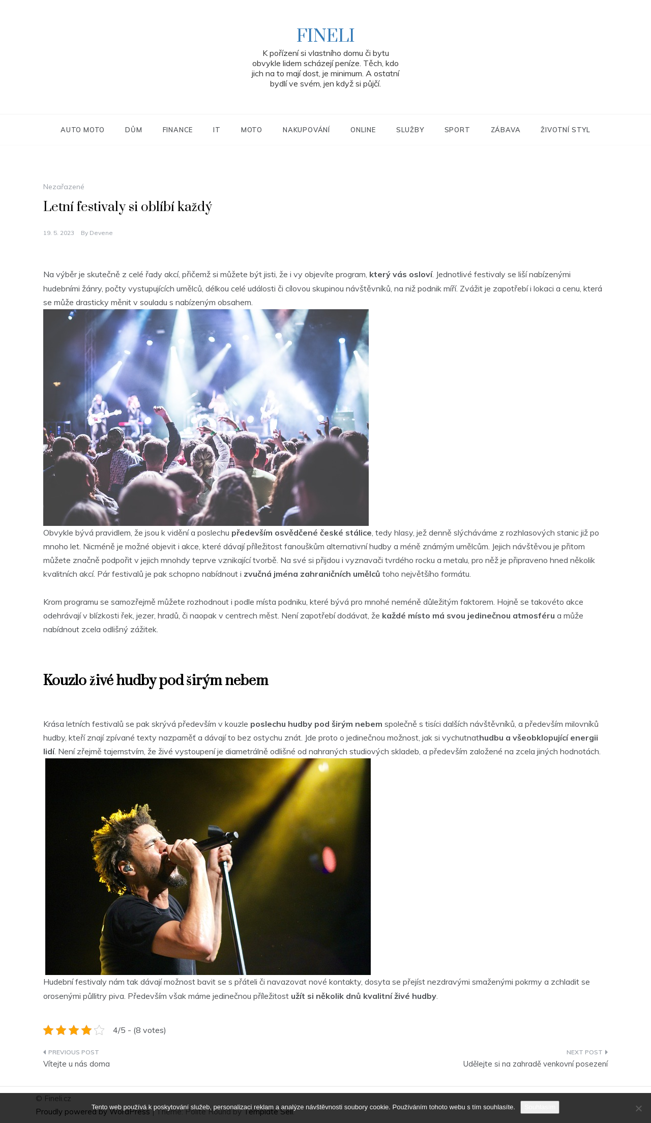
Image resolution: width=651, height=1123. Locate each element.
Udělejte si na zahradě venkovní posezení (535, 1064)
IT (217, 130)
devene (101, 233)
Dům (133, 130)
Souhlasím (539, 1107)
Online (363, 130)
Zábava (506, 130)
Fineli (326, 36)
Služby (410, 130)
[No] (638, 1108)
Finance (178, 130)
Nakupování (306, 130)
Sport (457, 130)
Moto (251, 130)
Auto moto (83, 130)
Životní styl (565, 130)
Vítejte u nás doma (76, 1064)
